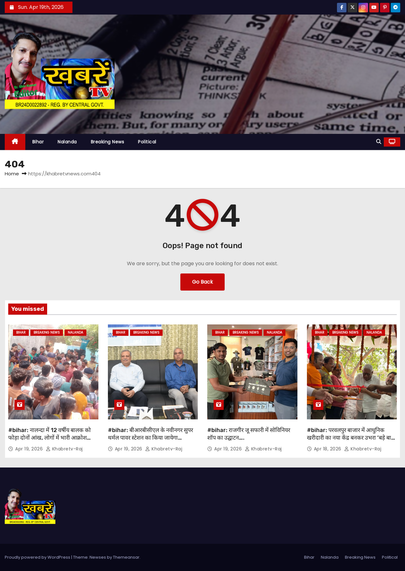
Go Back (202, 282)
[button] (378, 141)
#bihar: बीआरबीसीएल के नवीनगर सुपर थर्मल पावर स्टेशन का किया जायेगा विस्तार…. (150, 438)
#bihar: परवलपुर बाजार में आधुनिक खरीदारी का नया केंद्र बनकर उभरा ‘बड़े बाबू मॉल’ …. (350, 438)
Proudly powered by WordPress (38, 557)
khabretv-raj (64, 449)
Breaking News (107, 142)
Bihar (38, 142)
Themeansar (126, 557)
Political (147, 142)
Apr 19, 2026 (29, 449)
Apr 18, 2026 (328, 449)
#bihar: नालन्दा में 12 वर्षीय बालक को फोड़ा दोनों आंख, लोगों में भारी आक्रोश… (49, 434)
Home (12, 173)
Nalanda (67, 142)
